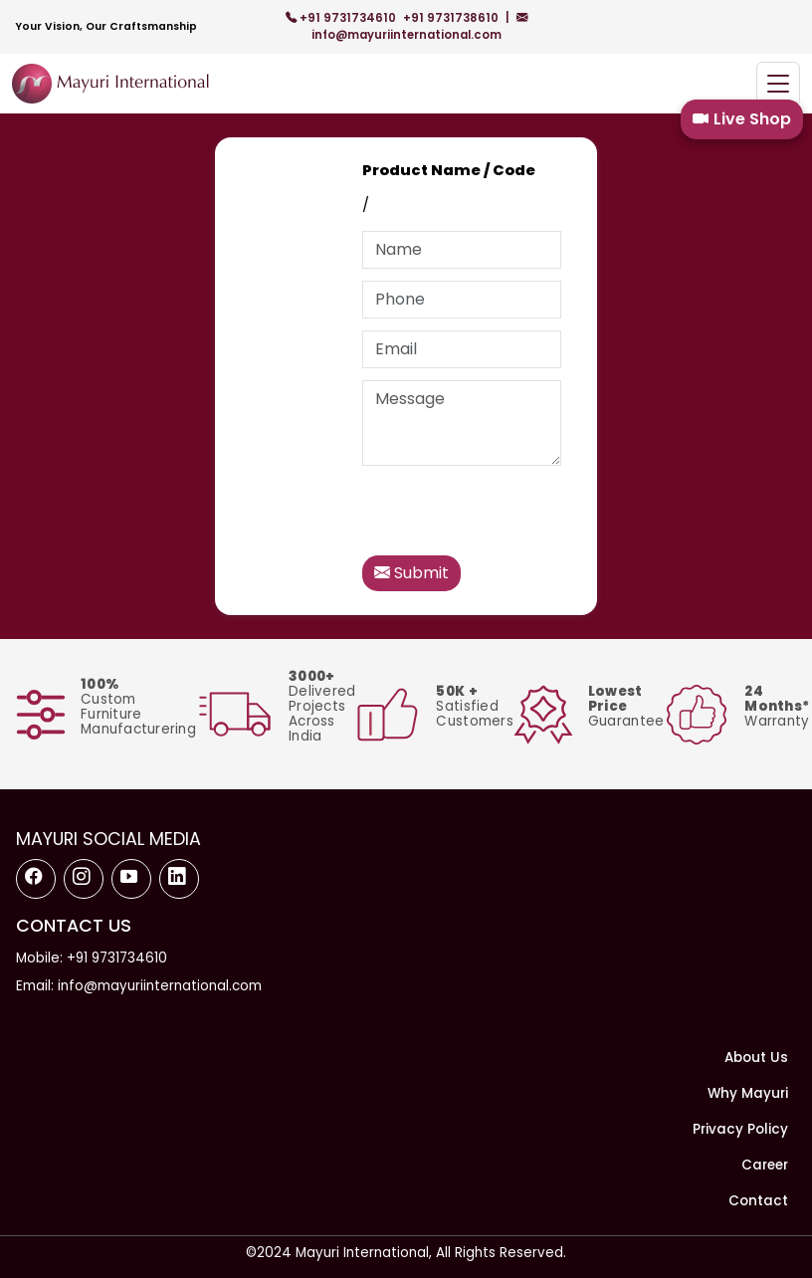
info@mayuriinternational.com (419, 26)
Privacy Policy (740, 1129)
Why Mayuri (748, 1093)
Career (764, 1165)
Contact (758, 1200)
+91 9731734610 (342, 18)
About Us (756, 1057)
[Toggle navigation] (778, 84)
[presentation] (513, 516)
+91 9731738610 (452, 18)
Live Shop (742, 119)
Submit (411, 572)
